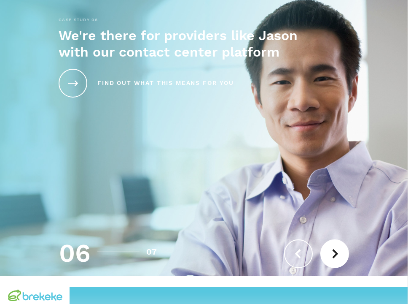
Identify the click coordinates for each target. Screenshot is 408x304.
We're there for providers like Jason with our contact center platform (178, 44)
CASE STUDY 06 (78, 20)
